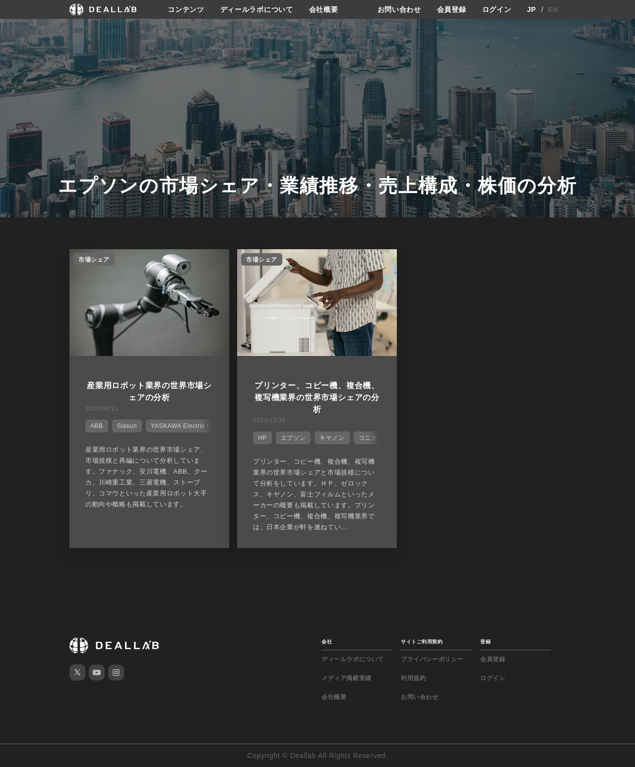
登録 (485, 641)
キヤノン (331, 437)
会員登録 (451, 9)
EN (553, 9)
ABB (96, 425)
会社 (326, 641)
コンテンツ (186, 9)
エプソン (293, 437)
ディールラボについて (256, 9)
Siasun (127, 425)
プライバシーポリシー (432, 659)
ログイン (496, 9)
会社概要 (323, 9)
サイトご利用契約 (422, 641)
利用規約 (413, 678)
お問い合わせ (399, 9)
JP (531, 9)
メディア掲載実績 (346, 678)
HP (262, 437)
